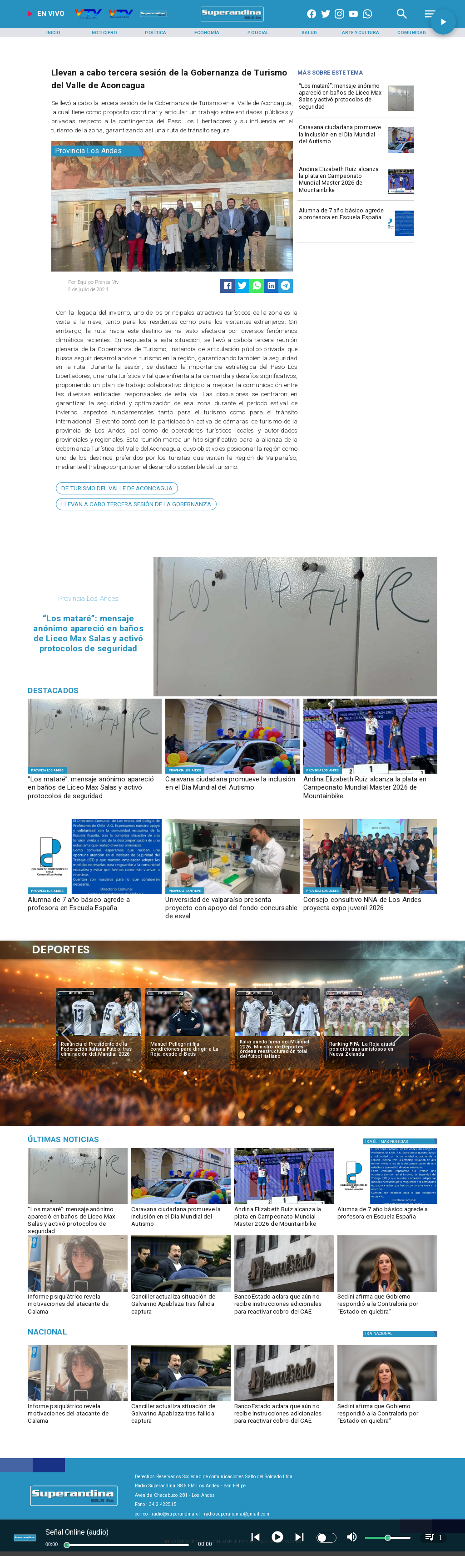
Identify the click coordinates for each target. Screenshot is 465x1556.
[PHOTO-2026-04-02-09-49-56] (401, 194)
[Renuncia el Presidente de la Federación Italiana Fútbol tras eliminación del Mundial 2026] (98, 1049)
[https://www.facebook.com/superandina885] (311, 21)
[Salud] (309, 32)
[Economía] (207, 32)
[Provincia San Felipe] (185, 891)
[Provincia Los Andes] (97, 151)
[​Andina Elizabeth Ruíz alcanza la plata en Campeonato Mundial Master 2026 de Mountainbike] (342, 181)
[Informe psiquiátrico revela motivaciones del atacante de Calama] (77, 1306)
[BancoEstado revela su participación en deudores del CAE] (284, 1291)
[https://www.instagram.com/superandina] (339, 21)
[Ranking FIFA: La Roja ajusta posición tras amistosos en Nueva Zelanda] (366, 1049)
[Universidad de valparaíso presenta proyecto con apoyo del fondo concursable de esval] (232, 909)
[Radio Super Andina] (402, 21)
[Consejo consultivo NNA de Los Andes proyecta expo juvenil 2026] (370, 909)
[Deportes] (76, 992)
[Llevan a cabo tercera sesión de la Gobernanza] (136, 504)
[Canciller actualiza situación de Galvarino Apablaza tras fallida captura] (181, 1306)
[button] (117, 488)
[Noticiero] (104, 32)
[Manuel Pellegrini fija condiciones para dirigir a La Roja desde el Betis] (187, 1049)
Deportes (76, 993)
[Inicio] (53, 32)
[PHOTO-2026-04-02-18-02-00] (401, 110)
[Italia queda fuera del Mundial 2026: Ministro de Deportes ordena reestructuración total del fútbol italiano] (277, 1049)
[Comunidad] (411, 32)
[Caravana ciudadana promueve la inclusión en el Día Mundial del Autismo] (342, 139)
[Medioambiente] (93, 1140)
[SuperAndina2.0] (232, 21)
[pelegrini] (187, 1036)
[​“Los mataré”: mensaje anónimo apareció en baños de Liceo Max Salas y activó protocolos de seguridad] (342, 98)
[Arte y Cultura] (360, 32)
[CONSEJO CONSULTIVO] (370, 894)
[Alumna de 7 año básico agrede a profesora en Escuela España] (342, 222)
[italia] (98, 1036)
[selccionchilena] (366, 1036)
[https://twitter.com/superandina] (325, 21)
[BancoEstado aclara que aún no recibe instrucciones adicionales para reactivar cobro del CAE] (284, 1306)
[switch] (326, 1538)
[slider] (67, 1545)
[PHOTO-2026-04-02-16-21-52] (401, 236)
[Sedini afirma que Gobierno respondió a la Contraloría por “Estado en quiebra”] (387, 1306)
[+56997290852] (367, 21)
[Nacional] (93, 1332)
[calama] (77, 1291)
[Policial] (257, 32)
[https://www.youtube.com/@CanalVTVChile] (353, 21)
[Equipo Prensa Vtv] (118, 282)
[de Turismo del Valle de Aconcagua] (117, 488)
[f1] (232, 894)
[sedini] (387, 1291)
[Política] (155, 32)
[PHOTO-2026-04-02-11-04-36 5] (401, 152)
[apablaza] (181, 1291)
